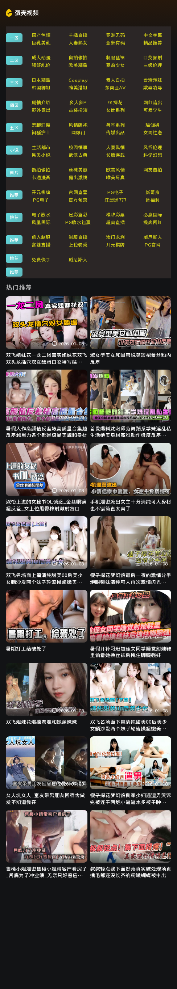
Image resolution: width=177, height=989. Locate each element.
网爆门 (78, 132)
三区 (14, 82)
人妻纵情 (115, 147)
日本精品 (41, 80)
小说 (14, 150)
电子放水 (41, 214)
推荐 (14, 195)
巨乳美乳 (41, 43)
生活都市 (41, 147)
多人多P (78, 102)
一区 (14, 37)
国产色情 (41, 35)
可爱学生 (152, 110)
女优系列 (115, 110)
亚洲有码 (115, 43)
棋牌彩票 (115, 214)
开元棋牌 (41, 192)
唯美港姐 (78, 87)
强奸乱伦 (41, 65)
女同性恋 (152, 132)
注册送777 (115, 200)
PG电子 (115, 192)
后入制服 (41, 237)
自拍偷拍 (78, 57)
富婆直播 (41, 245)
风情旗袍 (78, 125)
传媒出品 (115, 132)
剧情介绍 (41, 102)
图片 (14, 172)
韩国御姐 (41, 87)
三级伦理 (152, 65)
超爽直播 (115, 222)
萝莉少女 (115, 65)
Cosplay (78, 80)
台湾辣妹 (152, 80)
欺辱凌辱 (152, 87)
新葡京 (152, 192)
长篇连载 (115, 155)
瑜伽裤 (152, 125)
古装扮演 (78, 110)
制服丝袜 (115, 57)
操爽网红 (152, 222)
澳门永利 (115, 237)
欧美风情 (115, 170)
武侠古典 (78, 155)
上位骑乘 (78, 245)
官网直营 (78, 192)
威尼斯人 (152, 237)
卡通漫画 (41, 177)
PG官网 (153, 245)
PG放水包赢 (78, 222)
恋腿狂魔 (41, 125)
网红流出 (152, 102)
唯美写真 (115, 177)
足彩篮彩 (78, 214)
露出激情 (78, 177)
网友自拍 (152, 170)
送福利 (152, 200)
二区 (14, 60)
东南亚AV (115, 87)
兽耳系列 (115, 125)
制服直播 (78, 237)
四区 (14, 105)
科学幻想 (152, 155)
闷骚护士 (41, 132)
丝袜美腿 (78, 170)
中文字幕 (152, 35)
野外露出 (41, 110)
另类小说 (41, 155)
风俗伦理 (152, 147)
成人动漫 (41, 57)
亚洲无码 (115, 35)
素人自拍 (115, 80)
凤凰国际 (41, 222)
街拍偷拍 (41, 170)
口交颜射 (152, 57)
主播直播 (78, 35)
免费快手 (41, 259)
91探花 (115, 102)
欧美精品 (78, 65)
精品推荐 (152, 43)
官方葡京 (78, 200)
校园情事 (78, 147)
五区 (14, 127)
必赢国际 (152, 214)
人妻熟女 (78, 43)
